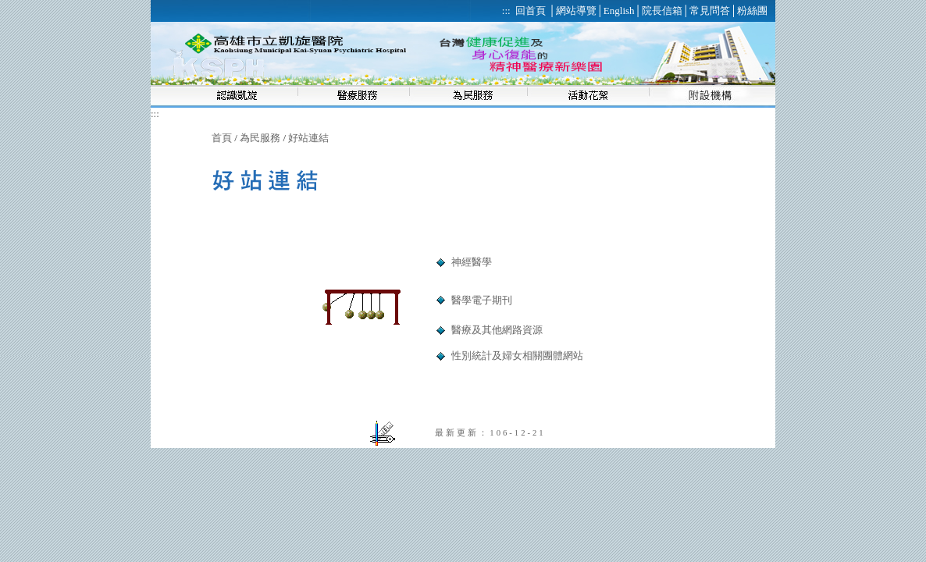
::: (155, 113)
